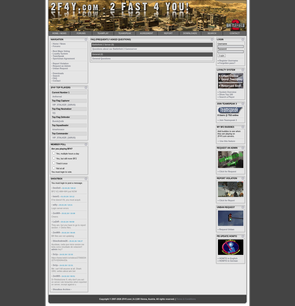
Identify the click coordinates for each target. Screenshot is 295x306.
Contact (56, 81)
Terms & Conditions (186, 299)
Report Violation (61, 63)
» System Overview (227, 92)
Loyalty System (60, 54)
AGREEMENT (146, 33)
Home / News (59, 44)
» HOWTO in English (227, 258)
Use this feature (227, 141)
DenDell (56, 188)
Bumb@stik (58, 121)
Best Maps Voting (61, 51)
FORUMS (81, 33)
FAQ (55, 78)
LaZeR (56, 222)
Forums (56, 46)
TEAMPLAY (102, 33)
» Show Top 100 (225, 94)
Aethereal (57, 96)
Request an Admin (62, 66)
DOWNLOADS (190, 33)
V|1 (54, 113)
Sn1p (55, 254)
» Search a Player (226, 97)
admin (54, 249)
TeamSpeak (58, 56)
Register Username (228, 61)
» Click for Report (226, 200)
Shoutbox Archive (61, 289)
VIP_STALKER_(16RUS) (64, 105)
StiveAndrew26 (60, 241)
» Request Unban (226, 229)
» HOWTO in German (228, 261)
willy (55, 205)
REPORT (168, 33)
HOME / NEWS (59, 33)
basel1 (56, 196)
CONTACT (234, 33)
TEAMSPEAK (124, 33)
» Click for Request (227, 171)
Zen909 (56, 213)
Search (56, 76)
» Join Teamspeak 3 (227, 120)
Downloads (58, 73)
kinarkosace (58, 129)
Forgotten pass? (227, 63)
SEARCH (212, 33)
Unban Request (60, 68)
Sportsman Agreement (64, 59)
